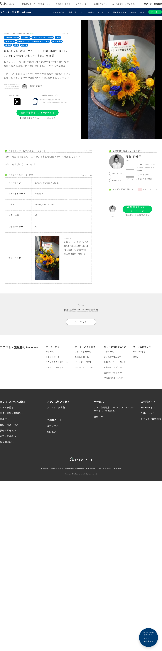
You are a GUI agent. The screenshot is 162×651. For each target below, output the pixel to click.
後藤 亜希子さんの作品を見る (137, 215)
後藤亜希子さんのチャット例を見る (38, 118)
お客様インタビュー (113, 369)
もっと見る (81, 323)
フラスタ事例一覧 (83, 352)
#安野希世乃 (57, 41)
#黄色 (58, 37)
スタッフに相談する (55, 369)
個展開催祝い (7, 444)
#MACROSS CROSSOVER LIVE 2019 (33, 41)
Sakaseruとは (139, 352)
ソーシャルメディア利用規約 (111, 470)
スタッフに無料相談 (151, 421)
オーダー (155, 12)
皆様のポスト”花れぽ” (113, 379)
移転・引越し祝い (9, 427)
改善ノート (138, 358)
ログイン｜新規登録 (153, 4)
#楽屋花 (8, 45)
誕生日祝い (52, 428)
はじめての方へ (57, 12)
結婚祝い (51, 433)
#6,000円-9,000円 (12, 37)
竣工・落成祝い (8, 438)
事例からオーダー (54, 358)
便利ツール (99, 418)
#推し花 (24, 45)
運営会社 (42, 470)
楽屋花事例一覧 (82, 358)
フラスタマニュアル (113, 358)
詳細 (31, 33)
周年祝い (4, 421)
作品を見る (116, 180)
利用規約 (68, 470)
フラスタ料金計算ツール (57, 363)
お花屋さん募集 (55, 470)
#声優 (16, 45)
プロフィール (116, 173)
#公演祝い (26, 37)
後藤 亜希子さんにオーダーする (38, 112)
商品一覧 (72, 12)
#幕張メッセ (10, 41)
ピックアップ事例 (83, 363)
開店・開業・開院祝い (11, 415)
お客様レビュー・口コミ (115, 363)
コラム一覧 (109, 352)
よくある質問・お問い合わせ (124, 4)
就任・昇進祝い (8, 432)
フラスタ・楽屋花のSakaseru (16, 12)
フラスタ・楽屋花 (62, 4)
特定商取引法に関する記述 (84, 470)
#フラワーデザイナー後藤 (42, 37)
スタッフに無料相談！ (148, 637)
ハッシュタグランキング (86, 369)
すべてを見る (7, 409)
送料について (147, 415)
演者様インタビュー (113, 374)
